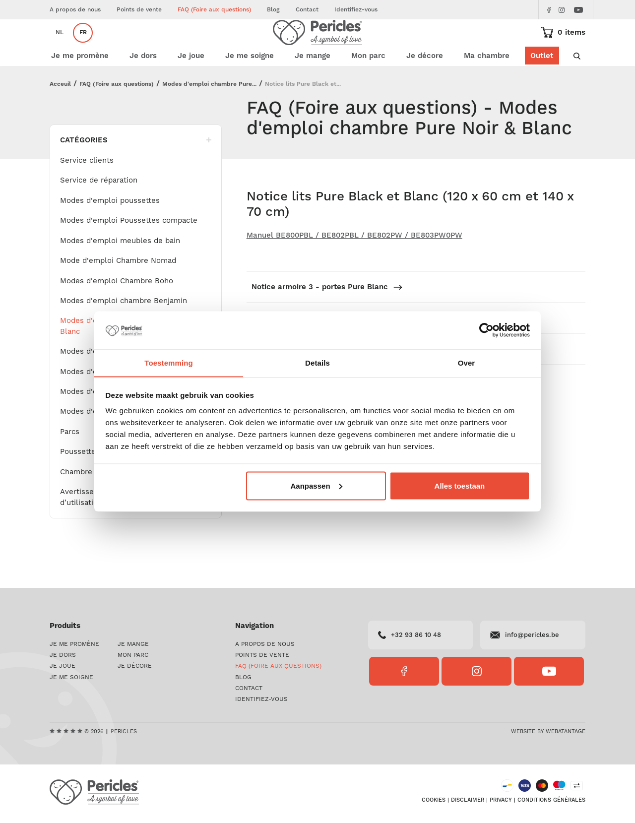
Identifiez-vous (356, 9)
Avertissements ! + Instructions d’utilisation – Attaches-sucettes (118, 527)
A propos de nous (75, 9)
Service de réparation (98, 210)
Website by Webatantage (548, 733)
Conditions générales (551, 803)
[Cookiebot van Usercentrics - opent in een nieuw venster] (486, 329)
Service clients (87, 190)
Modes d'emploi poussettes (110, 230)
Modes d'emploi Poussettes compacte (128, 250)
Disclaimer (467, 803)
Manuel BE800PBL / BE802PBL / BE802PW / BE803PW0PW (354, 265)
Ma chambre (486, 85)
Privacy (501, 803)
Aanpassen (316, 486)
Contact (307, 9)
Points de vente (139, 9)
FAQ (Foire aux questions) (214, 9)
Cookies (433, 803)
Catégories (135, 170)
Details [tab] (317, 362)
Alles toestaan (460, 486)
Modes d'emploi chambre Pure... (209, 114)
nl (60, 47)
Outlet (541, 85)
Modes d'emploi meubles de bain (120, 270)
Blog (273, 9)
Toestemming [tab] (168, 362)
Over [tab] (466, 362)
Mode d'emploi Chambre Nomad (118, 290)
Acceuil (60, 114)
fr (83, 47)
